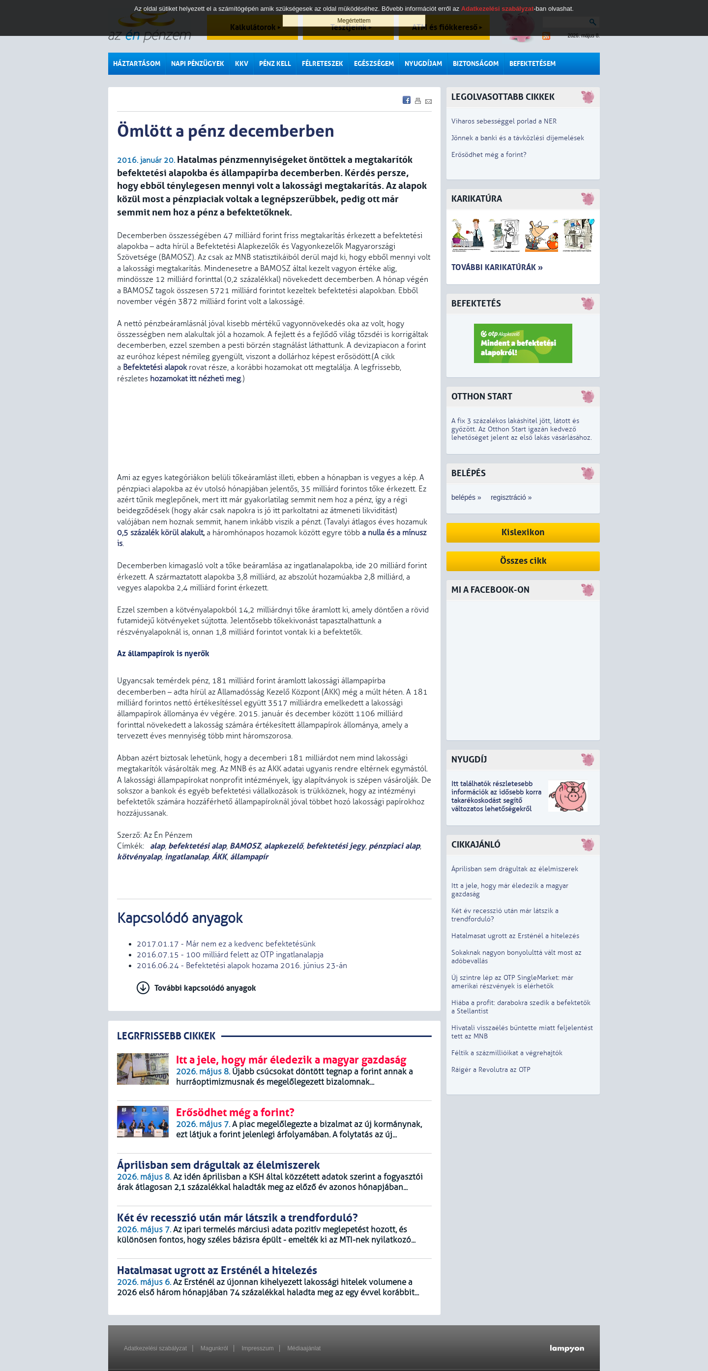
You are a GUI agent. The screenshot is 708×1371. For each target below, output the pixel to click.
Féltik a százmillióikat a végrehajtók (506, 1053)
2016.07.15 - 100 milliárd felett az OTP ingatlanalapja (230, 954)
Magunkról (214, 1348)
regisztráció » (511, 497)
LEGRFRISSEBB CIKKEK (166, 1036)
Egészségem (374, 64)
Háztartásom (136, 64)
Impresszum (257, 1348)
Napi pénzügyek (197, 64)
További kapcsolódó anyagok (205, 988)
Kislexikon (523, 532)
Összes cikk (523, 561)
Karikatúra (476, 199)
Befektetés (476, 304)
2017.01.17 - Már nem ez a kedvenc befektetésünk (226, 944)
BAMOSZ (245, 846)
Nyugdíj (469, 760)
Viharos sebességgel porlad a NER (504, 121)
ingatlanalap (186, 856)
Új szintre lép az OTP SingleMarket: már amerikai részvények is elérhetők (512, 982)
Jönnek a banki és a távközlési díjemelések (517, 138)
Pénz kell (275, 64)
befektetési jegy (335, 846)
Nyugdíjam (423, 64)
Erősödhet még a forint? (489, 155)
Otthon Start (481, 397)
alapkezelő (283, 846)
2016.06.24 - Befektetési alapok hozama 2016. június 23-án (242, 965)
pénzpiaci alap (394, 846)
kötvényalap (139, 856)
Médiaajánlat (304, 1348)
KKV (241, 64)
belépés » (466, 497)
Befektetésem (532, 64)
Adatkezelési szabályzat (155, 1348)
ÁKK (219, 856)
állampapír (249, 856)
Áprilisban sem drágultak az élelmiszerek (514, 869)
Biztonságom (476, 64)
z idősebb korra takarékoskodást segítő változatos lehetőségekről (496, 800)
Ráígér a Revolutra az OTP (491, 1070)
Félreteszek (322, 64)
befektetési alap (197, 846)
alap (156, 846)
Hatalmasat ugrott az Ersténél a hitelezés (515, 936)
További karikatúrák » (497, 267)
